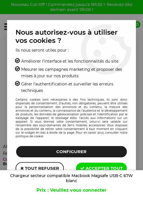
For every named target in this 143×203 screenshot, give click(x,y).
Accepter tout (101, 168)
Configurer (71, 151)
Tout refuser (39, 168)
